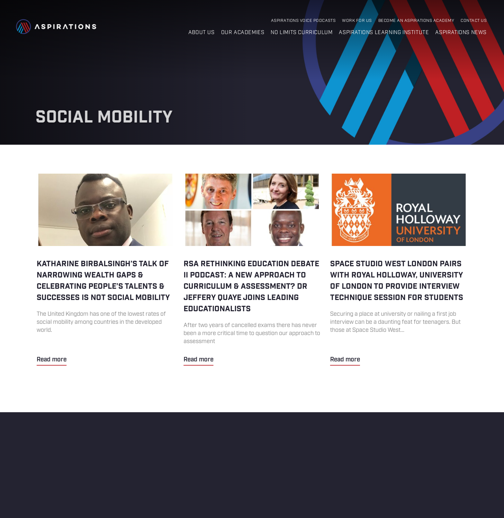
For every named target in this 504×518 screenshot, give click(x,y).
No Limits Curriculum (301, 32)
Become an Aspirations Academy (416, 20)
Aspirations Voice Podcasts (303, 20)
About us (201, 32)
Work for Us (357, 20)
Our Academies (243, 32)
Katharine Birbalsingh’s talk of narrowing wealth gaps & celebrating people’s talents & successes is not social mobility (105, 270)
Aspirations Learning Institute (384, 32)
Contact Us (474, 20)
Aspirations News (461, 32)
